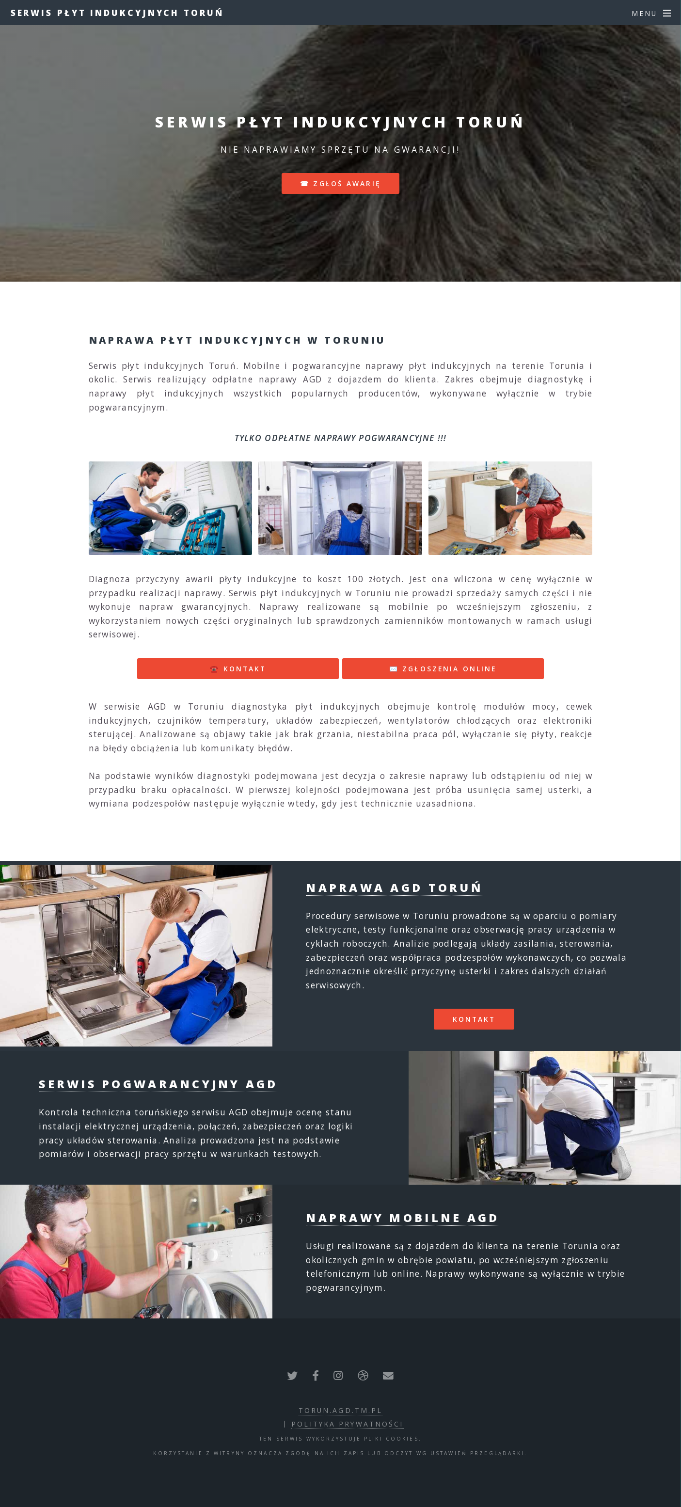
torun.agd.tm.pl (341, 1410)
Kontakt (474, 1019)
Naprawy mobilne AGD (402, 1217)
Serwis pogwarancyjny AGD (158, 1084)
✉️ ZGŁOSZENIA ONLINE (442, 668)
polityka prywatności (347, 1423)
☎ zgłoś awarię (340, 183)
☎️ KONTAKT (238, 668)
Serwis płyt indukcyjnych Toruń (117, 12)
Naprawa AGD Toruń (394, 887)
